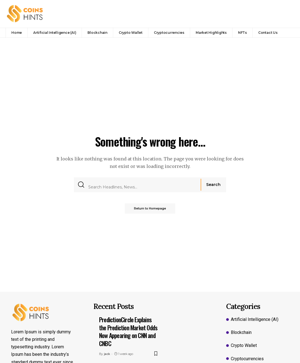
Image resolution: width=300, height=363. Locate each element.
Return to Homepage (150, 208)
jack (107, 354)
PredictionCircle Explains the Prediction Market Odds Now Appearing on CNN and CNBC (128, 331)
